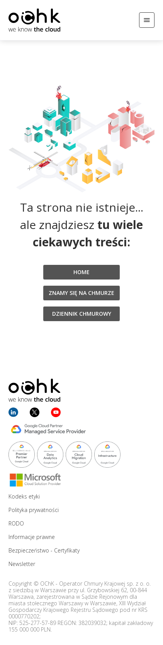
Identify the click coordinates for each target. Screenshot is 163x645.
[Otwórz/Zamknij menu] (147, 20)
